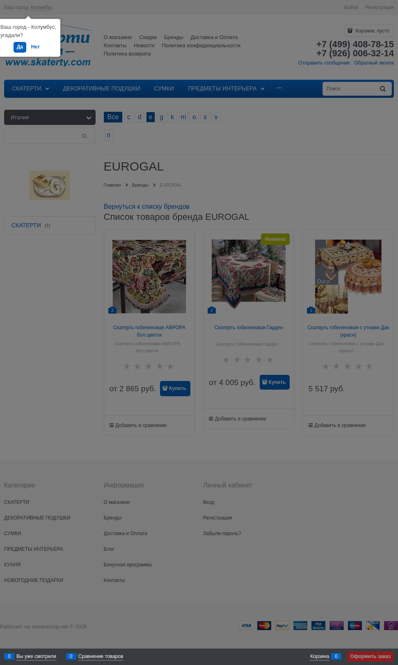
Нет (35, 47)
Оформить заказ (370, 656)
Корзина (319, 656)
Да (20, 47)
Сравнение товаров (101, 656)
